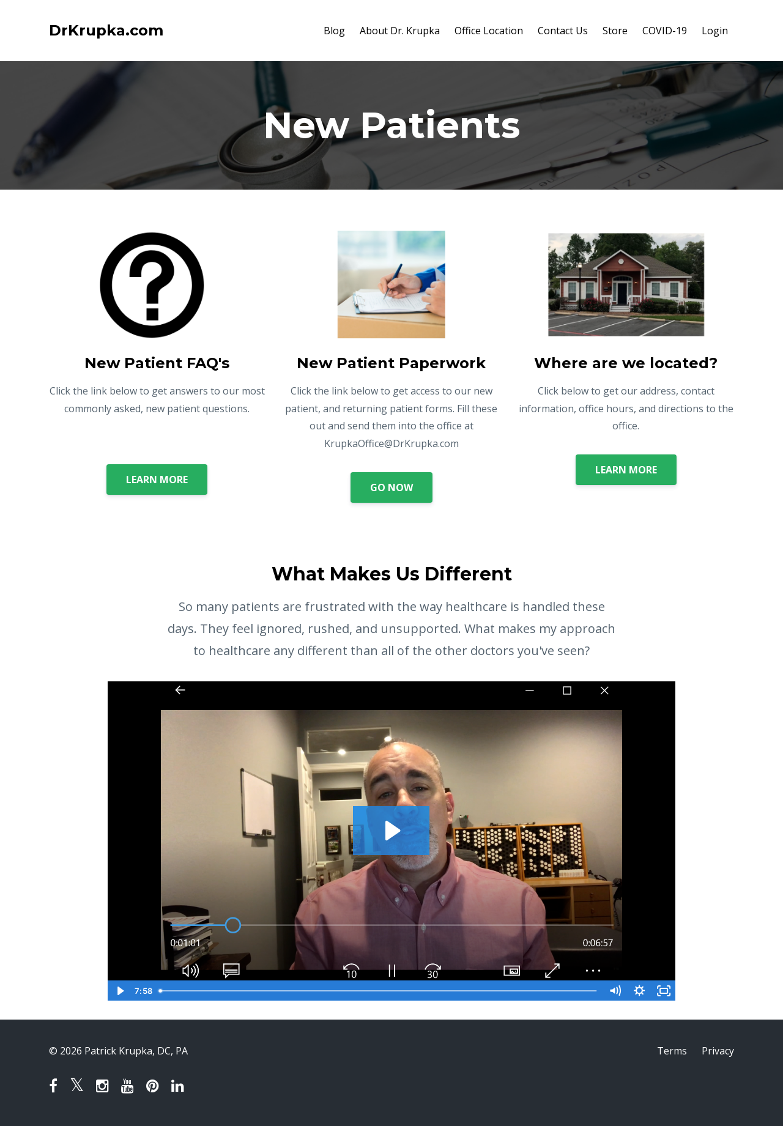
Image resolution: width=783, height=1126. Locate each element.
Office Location (489, 30)
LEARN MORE (157, 479)
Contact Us (563, 30)
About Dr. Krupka (400, 30)
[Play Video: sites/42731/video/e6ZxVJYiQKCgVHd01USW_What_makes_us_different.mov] (391, 830)
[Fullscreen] (663, 990)
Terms (672, 1050)
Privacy (718, 1050)
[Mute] (615, 990)
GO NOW (391, 487)
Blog (334, 30)
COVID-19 (664, 30)
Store (615, 30)
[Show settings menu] (639, 990)
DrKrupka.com (106, 30)
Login (715, 30)
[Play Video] (119, 990)
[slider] (378, 990)
